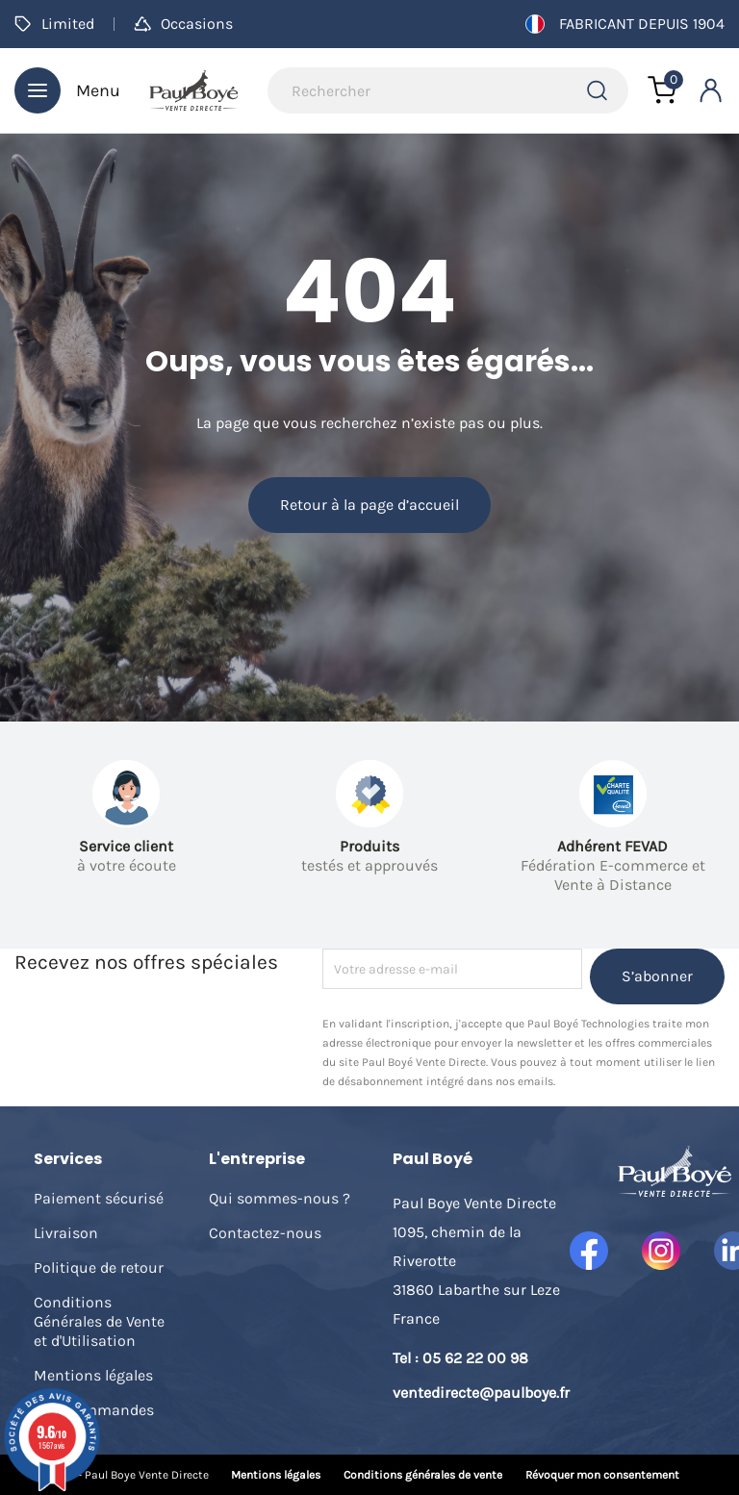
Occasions (183, 23)
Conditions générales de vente (423, 1475)
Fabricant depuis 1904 (625, 24)
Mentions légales (93, 1375)
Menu (67, 90)
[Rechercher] (448, 90)
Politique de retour (99, 1267)
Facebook (589, 1250)
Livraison (66, 1233)
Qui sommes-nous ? (279, 1198)
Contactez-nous (265, 1233)
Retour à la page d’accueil (369, 504)
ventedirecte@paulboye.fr (481, 1392)
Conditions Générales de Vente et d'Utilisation (99, 1321)
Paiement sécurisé (99, 1198)
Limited (54, 23)
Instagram (661, 1250)
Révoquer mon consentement (602, 1475)
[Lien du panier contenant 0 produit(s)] (662, 90)
